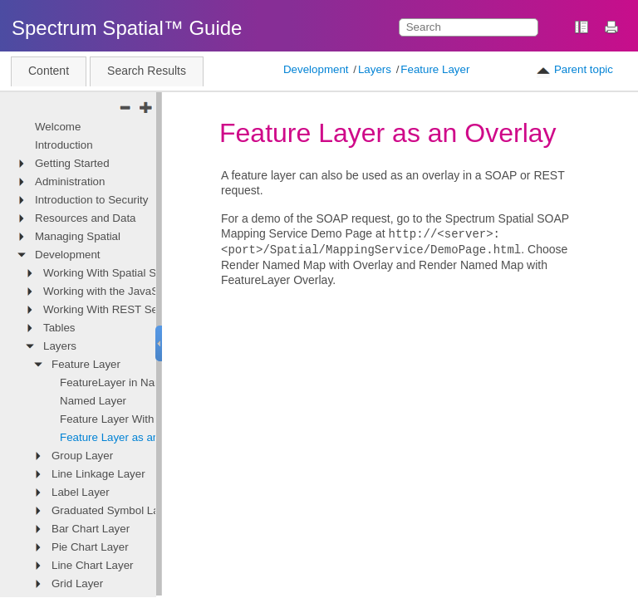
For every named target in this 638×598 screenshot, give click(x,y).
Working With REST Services (115, 309)
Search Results (146, 70)
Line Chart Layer (93, 565)
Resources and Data (85, 218)
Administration (70, 181)
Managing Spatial (77, 236)
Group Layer (82, 455)
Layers (374, 69)
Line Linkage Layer (98, 474)
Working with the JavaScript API (121, 291)
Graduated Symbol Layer (113, 510)
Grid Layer (77, 583)
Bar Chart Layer (91, 528)
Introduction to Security (91, 200)
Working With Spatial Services (117, 273)
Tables (59, 327)
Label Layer (81, 492)
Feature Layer (434, 69)
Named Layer (93, 401)
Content (48, 70)
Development (316, 69)
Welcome (58, 126)
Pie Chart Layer (90, 547)
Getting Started (72, 163)
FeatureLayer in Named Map (130, 382)
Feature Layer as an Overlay (130, 437)
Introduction (64, 145)
